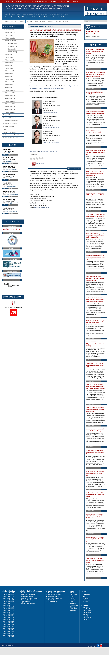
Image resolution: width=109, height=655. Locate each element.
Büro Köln (86, 614)
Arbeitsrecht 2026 (10, 32)
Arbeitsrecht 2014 (10, 76)
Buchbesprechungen (27, 593)
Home (6, 14)
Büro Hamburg (87, 611)
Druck (72, 596)
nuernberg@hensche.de (11, 203)
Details (11, 154)
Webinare (53, 17)
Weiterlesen (91, 69)
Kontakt (72, 600)
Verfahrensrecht (52, 602)
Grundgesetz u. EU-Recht (55, 593)
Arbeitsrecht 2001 (10, 112)
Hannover (30, 21)
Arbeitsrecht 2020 (10, 60)
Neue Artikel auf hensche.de (29, 598)
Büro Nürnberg (87, 618)
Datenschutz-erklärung (86, 600)
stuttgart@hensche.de (11, 211)
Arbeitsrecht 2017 (10, 68)
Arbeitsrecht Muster (32, 17)
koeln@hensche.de (10, 186)
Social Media (74, 605)
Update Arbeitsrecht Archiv (10, 138)
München (42, 21)
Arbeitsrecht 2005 (10, 101)
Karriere (72, 598)
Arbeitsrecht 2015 (10, 74)
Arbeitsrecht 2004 (10, 104)
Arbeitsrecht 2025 (10, 35)
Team (84, 596)
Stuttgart (58, 21)
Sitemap (72, 607)
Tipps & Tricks (21, 17)
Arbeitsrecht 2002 (10, 109)
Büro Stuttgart (87, 619)
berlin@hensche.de (10, 152)
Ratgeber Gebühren (44, 17)
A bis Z (72, 593)
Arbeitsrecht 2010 (10, 87)
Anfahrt (5, 154)
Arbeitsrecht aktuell (15, 14)
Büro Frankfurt (87, 609)
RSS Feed (73, 603)
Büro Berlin (86, 607)
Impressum (86, 598)
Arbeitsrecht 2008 (10, 93)
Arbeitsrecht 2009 (10, 90)
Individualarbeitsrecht (54, 595)
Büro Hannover (87, 612)
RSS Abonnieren (74, 168)
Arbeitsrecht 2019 (10, 63)
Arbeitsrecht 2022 (10, 54)
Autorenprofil (38, 163)
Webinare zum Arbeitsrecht (11, 135)
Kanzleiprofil (61, 17)
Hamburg (21, 21)
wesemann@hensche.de (51, 142)
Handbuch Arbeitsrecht (27, 14)
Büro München (87, 616)
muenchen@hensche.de (11, 194)
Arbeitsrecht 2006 (10, 98)
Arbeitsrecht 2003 (10, 106)
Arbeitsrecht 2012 (10, 82)
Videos (5, 129)
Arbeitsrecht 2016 (10, 71)
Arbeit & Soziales (13, 46)
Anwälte (65, 21)
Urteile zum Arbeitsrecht (56, 14)
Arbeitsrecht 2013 (10, 79)
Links (71, 602)
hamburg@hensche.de (11, 169)
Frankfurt (14, 21)
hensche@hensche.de (50, 112)
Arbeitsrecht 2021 (10, 57)
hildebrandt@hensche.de (51, 127)
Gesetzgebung (12, 52)
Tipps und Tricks (7, 115)
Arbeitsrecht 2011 (10, 84)
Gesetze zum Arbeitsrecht (41, 14)
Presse (66, 14)
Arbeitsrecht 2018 (10, 65)
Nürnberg (50, 21)
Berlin (7, 21)
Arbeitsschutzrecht (53, 596)
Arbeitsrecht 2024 (10, 38)
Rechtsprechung (13, 43)
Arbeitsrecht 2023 (10, 41)
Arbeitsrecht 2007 (10, 95)
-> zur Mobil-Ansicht (9, 26)
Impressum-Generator (10, 17)
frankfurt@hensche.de (11, 161)
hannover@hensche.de (11, 177)
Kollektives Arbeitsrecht (55, 598)
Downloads (73, 595)
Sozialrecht (51, 600)
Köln (36, 21)
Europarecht (11, 49)
